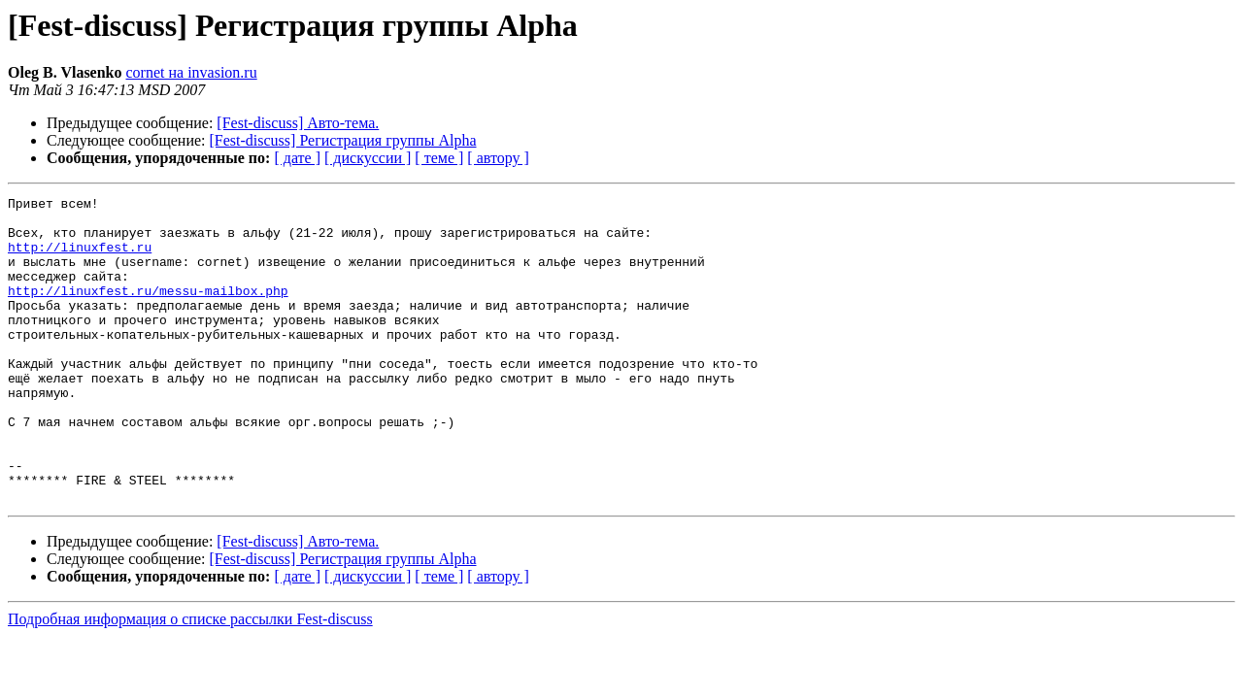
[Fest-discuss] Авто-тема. (298, 123)
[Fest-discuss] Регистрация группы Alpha (343, 140)
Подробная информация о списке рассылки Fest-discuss (190, 680)
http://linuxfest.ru (79, 258)
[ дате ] (297, 158)
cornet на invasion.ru (191, 72)
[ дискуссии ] (367, 158)
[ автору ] (497, 158)
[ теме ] (439, 158)
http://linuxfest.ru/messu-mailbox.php (148, 310)
